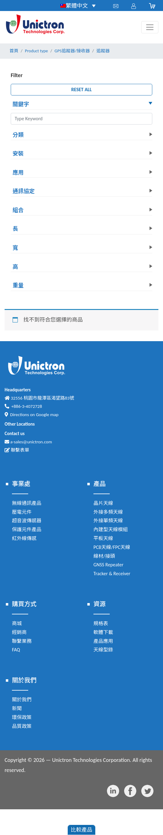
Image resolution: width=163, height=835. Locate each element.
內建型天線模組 (110, 529)
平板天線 (103, 538)
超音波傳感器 (26, 521)
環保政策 (22, 717)
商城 (17, 623)
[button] (81, 105)
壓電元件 (22, 512)
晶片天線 (103, 503)
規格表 (100, 623)
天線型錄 (103, 650)
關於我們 (22, 700)
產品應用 (103, 641)
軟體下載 (103, 632)
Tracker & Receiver (111, 573)
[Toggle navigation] (149, 27)
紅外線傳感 (24, 538)
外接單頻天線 (108, 521)
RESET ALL (81, 89)
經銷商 (19, 632)
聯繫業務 (22, 641)
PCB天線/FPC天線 (111, 547)
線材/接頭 (104, 556)
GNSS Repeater (108, 565)
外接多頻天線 (108, 512)
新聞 (17, 708)
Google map (47, 414)
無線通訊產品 (26, 503)
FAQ (16, 650)
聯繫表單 (17, 450)
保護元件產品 (26, 529)
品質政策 (22, 726)
